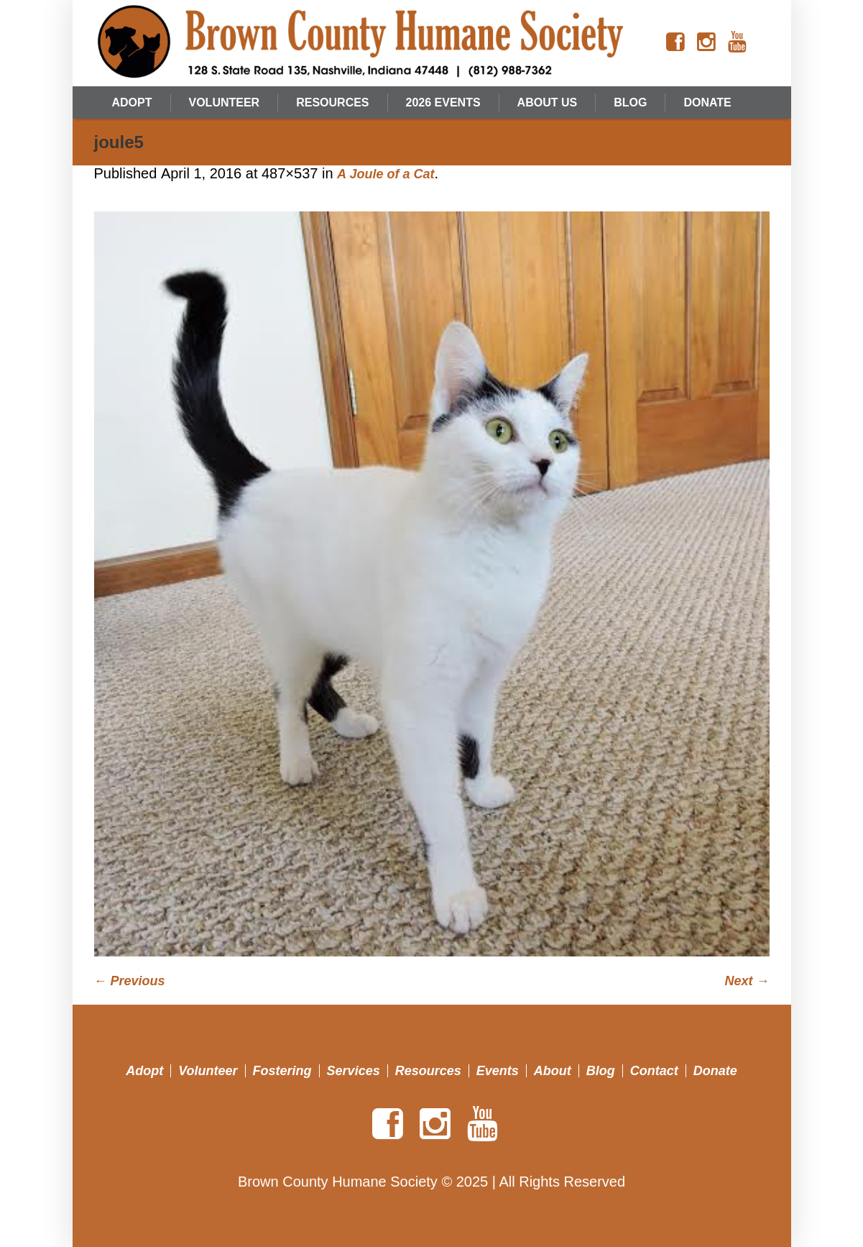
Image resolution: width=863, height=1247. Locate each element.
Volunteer (207, 1070)
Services (353, 1070)
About (552, 1070)
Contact (654, 1070)
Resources (428, 1070)
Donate (715, 1070)
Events (497, 1070)
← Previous (129, 981)
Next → (746, 981)
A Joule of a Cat (385, 174)
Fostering (282, 1070)
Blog (600, 1070)
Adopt (144, 1070)
